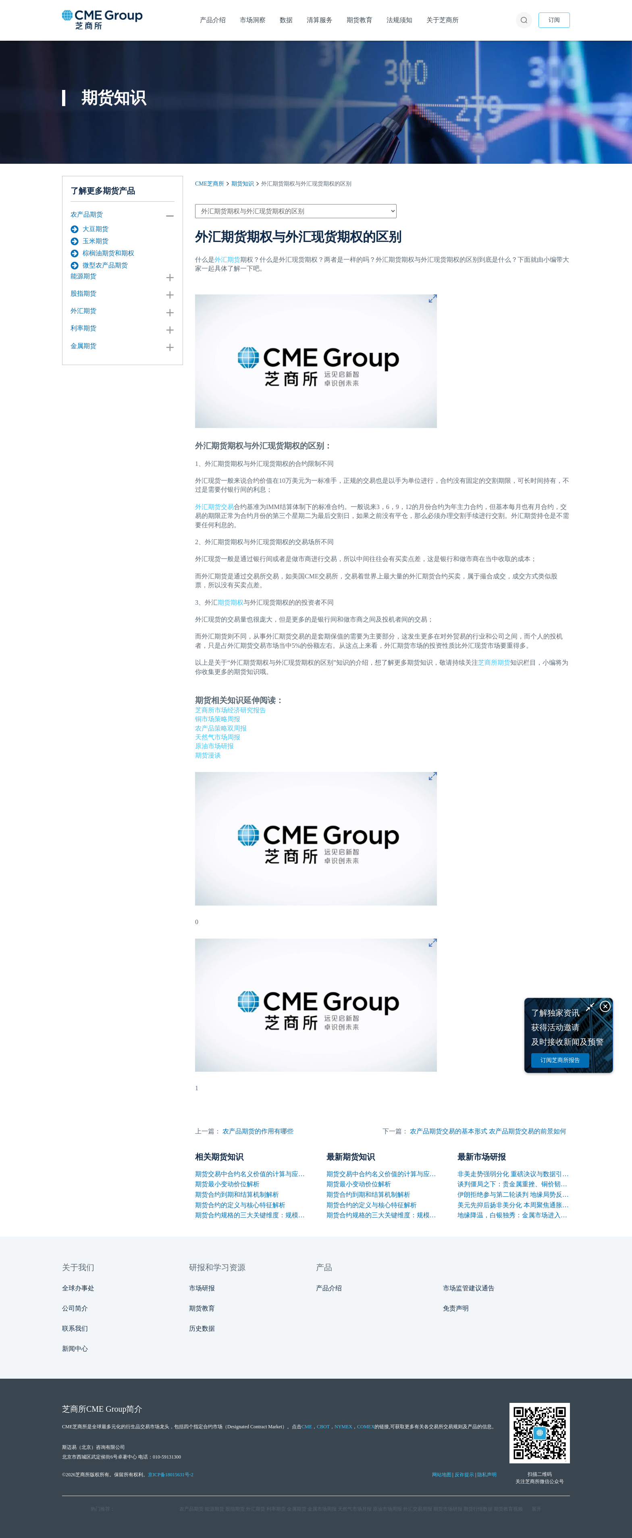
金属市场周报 (322, 1509)
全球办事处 (78, 1288)
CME (306, 1426)
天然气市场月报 (355, 1509)
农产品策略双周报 (221, 728)
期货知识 (242, 184)
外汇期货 (83, 310)
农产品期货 (87, 214)
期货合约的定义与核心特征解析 (240, 1205)
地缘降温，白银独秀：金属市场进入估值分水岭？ (513, 1215)
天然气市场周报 (217, 737)
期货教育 (202, 1308)
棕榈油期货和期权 (102, 253)
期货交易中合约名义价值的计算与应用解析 (251, 1174)
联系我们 (75, 1328)
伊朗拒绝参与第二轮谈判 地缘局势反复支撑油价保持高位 (513, 1194)
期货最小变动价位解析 (227, 1184)
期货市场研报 (447, 1509)
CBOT (323, 1426)
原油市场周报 (387, 1509)
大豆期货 (89, 229)
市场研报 (202, 1288)
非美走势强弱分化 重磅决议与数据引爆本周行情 (513, 1174)
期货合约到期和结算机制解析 (237, 1194)
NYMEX (343, 1426)
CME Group (106, 1408)
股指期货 (83, 293)
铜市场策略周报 (217, 719)
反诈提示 (464, 1474)
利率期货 (83, 328)
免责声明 (456, 1308)
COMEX (365, 1426)
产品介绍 (329, 1288)
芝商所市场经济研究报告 (230, 710)
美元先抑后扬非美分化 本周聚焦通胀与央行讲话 (513, 1205)
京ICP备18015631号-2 (170, 1474)
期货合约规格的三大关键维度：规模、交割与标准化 (251, 1215)
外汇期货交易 (214, 506)
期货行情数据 (478, 1509)
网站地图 (441, 1474)
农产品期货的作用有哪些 (257, 1131)
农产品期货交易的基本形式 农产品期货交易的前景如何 (488, 1131)
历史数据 (202, 1328)
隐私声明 (487, 1474)
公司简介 (75, 1308)
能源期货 (83, 276)
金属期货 (83, 345)
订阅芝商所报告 (560, 1060)
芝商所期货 (494, 662)
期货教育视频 (508, 1509)
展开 (536, 1509)
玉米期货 (89, 241)
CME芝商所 (209, 184)
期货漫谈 (208, 755)
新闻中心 (75, 1348)
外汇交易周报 (417, 1509)
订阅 (554, 20)
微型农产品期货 (99, 265)
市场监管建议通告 (469, 1288)
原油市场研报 (214, 746)
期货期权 (230, 602)
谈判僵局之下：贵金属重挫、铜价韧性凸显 (513, 1184)
